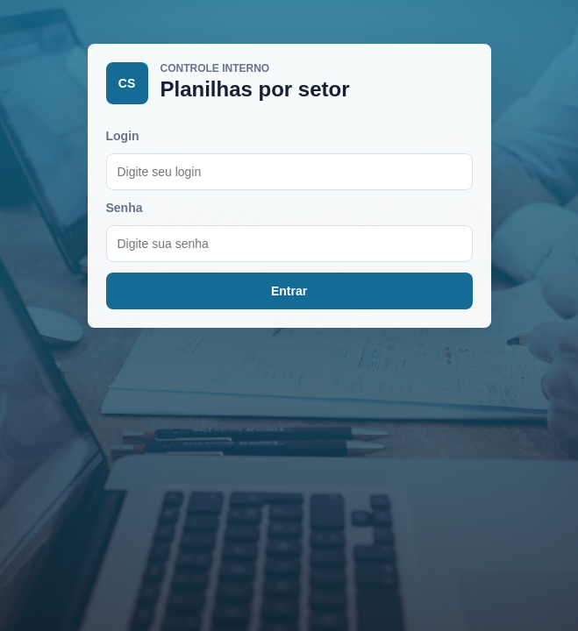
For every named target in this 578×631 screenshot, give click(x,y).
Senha (124, 208)
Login (122, 136)
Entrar (289, 291)
